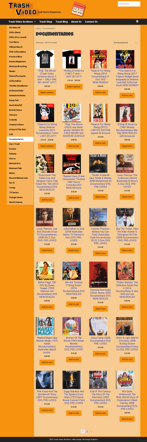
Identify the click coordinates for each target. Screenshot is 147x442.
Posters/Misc (15, 57)
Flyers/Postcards (17, 76)
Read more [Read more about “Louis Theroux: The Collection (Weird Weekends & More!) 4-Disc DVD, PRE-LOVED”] (127, 197)
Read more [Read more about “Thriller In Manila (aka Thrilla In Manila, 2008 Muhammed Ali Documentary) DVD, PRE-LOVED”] (100, 197)
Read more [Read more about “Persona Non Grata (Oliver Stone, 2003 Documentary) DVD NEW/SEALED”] (100, 308)
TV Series (14, 192)
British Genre (15, 110)
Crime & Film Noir (17, 129)
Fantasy (12, 154)
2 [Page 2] (87, 431)
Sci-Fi (12, 183)
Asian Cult (14, 100)
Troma (12, 188)
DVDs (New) (14, 32)
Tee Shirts (14, 42)
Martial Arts (15, 163)
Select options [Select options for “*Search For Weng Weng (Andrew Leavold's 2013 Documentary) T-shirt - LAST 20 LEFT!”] (47, 146)
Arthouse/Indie (16, 91)
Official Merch (15, 47)
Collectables (15, 81)
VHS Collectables (17, 52)
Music (12, 173)
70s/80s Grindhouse (18, 86)
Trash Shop (45, 21)
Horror (12, 158)
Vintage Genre (16, 197)
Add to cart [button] (100, 92)
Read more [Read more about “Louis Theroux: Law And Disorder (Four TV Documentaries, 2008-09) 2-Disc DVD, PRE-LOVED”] (47, 250)
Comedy (13, 120)
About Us (76, 21)
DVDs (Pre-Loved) (17, 37)
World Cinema (15, 202)
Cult (11, 134)
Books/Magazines (17, 61)
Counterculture (16, 124)
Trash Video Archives (23, 22)
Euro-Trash (14, 144)
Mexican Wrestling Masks (18, 68)
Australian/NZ (15, 105)
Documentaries (16, 139)
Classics (13, 115)
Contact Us (91, 21)
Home (38, 28)
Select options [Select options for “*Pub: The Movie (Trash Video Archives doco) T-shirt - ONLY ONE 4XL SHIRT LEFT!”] (47, 92)
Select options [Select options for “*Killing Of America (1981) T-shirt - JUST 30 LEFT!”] (73, 86)
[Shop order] (125, 42)
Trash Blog (62, 21)
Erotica (12, 149)
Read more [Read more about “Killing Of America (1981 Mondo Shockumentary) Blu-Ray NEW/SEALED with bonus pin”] (127, 146)
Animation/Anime (17, 95)
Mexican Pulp (15, 168)
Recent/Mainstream (18, 178)
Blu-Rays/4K (14, 27)
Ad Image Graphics (90, 439)
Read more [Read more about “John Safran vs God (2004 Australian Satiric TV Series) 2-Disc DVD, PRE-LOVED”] (74, 250)
